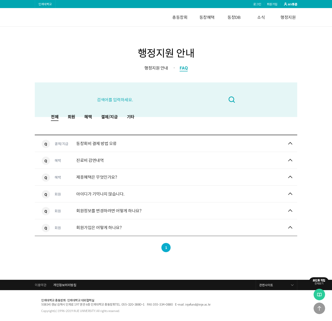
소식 (261, 17)
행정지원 (288, 17)
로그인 (257, 4)
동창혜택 (207, 17)
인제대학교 (45, 4)
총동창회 (179, 17)
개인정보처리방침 (64, 284)
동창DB (233, 17)
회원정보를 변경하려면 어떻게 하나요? (108, 210)
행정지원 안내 (156, 68)
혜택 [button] (88, 117)
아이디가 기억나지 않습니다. (100, 194)
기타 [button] (130, 117)
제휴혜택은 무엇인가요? (96, 177)
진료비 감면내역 (90, 160)
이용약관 (40, 284)
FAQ (184, 68)
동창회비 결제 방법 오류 (96, 143)
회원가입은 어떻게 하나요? (99, 227)
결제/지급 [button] (109, 117)
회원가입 (272, 4)
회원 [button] (71, 117)
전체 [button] (54, 117)
